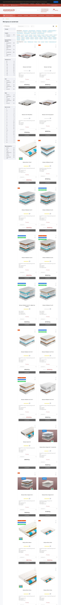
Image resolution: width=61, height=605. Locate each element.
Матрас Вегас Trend (27, 162)
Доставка (22, 6)
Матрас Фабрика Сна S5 (48, 257)
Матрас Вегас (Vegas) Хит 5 (48, 494)
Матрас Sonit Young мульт (47, 114)
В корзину (27, 87)
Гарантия (43, 3)
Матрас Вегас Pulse (48, 590)
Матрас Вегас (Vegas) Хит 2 (27, 494)
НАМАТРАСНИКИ (33, 15)
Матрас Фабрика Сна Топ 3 (27, 399)
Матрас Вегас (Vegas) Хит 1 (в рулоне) (48, 447)
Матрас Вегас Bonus (27, 542)
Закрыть (55, 1)
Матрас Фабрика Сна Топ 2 (48, 351)
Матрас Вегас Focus (27, 590)
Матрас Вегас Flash (48, 542)
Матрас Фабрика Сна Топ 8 (48, 399)
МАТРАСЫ (20, 15)
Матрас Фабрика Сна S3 (27, 257)
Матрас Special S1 (27, 441)
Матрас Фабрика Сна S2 (48, 209)
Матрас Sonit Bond (27, 67)
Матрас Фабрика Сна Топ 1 (27, 351)
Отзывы (48, 3)
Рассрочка (38, 3)
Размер (27, 79)
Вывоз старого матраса (24, 3)
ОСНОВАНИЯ (41, 15)
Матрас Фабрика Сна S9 (48, 305)
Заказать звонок (44, 11)
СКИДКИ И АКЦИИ (50, 15)
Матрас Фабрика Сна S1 (27, 209)
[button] (6, 5)
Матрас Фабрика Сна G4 (48, 162)
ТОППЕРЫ (26, 15)
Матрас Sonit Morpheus (27, 114)
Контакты (32, 3)
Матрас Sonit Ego (48, 67)
